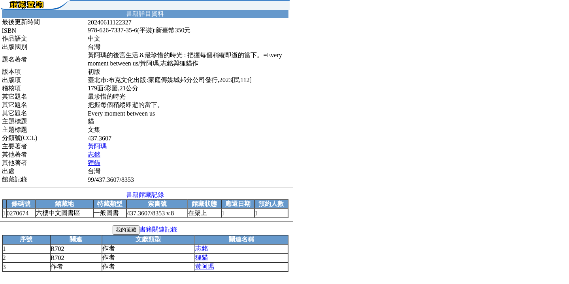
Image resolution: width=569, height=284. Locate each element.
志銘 (94, 154)
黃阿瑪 (97, 146)
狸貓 (94, 162)
